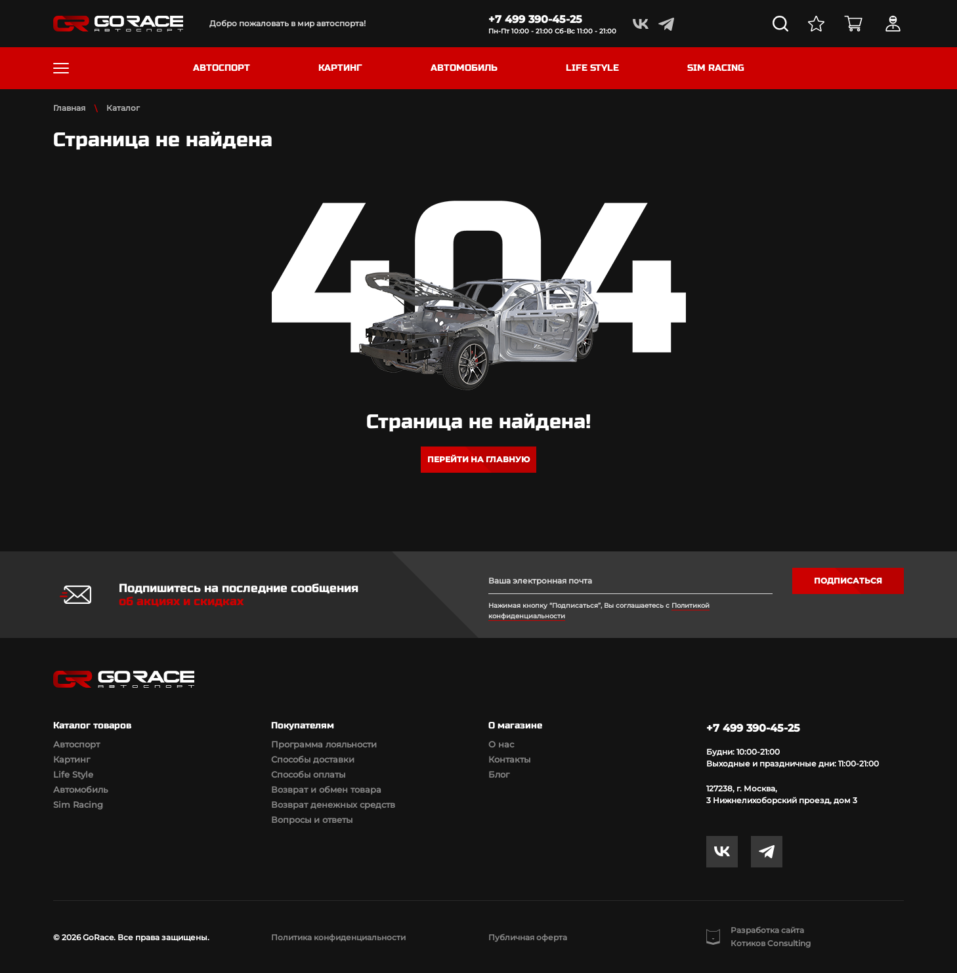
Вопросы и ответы (311, 819)
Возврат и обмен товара (326, 789)
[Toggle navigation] (61, 68)
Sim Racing (78, 804)
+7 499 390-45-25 (535, 19)
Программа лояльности (324, 744)
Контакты (509, 759)
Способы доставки (312, 759)
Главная (69, 108)
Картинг (71, 759)
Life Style (73, 774)
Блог (498, 774)
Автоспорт (76, 744)
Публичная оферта (527, 937)
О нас (501, 744)
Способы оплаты (308, 774)
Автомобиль (80, 789)
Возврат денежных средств (333, 804)
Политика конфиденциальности (338, 937)
